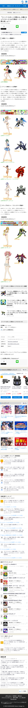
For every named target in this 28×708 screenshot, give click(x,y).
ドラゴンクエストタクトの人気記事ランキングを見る (11, 557)
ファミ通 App (6, 2)
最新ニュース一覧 (24, 9)
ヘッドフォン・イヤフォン (8, 373)
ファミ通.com (22, 697)
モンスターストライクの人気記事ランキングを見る (11, 542)
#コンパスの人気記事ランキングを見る (8, 506)
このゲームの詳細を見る (7, 329)
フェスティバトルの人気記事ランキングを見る (10, 522)
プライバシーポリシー (7, 697)
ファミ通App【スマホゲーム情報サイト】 (10, 9)
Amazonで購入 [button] (5, 397)
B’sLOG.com (14, 699)
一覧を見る (24, 369)
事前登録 (10, 12)
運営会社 (20, 696)
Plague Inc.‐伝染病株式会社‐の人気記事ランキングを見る (11, 535)
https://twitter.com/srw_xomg (13, 343)
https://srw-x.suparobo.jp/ (13, 341)
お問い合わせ (8, 696)
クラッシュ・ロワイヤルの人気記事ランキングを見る (11, 528)
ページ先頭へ (24, 691)
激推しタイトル (16, 12)
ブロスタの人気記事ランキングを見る (8, 549)
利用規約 (15, 696)
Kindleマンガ (20, 373)
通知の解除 (15, 697)
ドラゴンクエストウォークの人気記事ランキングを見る (12, 515)
